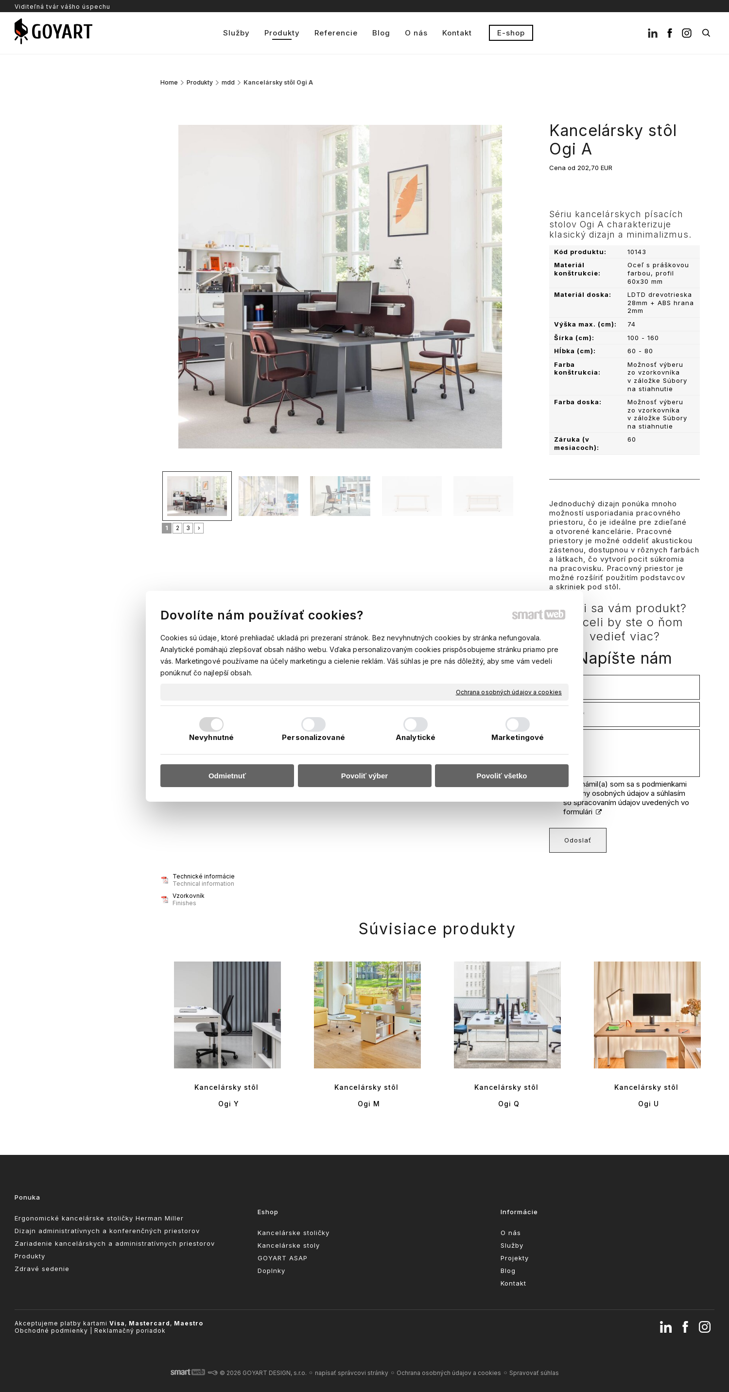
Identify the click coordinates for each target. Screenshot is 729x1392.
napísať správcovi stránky (351, 1372)
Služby (512, 1245)
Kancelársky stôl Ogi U (647, 1095)
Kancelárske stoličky (294, 1233)
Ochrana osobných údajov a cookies (509, 691)
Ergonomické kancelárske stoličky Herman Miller (99, 1218)
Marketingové (517, 737)
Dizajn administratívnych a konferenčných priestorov (107, 1231)
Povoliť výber (364, 776)
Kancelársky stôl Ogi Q (507, 1095)
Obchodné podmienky (51, 1330)
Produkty (30, 1256)
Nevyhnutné (211, 737)
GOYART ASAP (283, 1258)
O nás (511, 1233)
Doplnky (271, 1270)
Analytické (415, 737)
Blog (508, 1270)
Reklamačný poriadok (130, 1330)
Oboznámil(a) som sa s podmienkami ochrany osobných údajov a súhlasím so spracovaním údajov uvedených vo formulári (626, 797)
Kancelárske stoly (289, 1245)
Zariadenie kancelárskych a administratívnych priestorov (115, 1243)
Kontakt (513, 1283)
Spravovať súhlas (534, 1372)
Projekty (515, 1258)
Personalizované (313, 737)
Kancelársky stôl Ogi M (367, 1095)
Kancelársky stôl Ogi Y (227, 1095)
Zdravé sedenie (42, 1268)
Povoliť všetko (502, 776)
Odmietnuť (227, 776)
